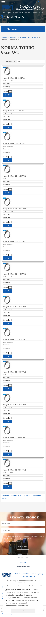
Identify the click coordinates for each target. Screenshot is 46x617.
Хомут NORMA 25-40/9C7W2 (14, 209)
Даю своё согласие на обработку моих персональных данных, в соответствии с (24, 538)
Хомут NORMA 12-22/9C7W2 (14, 111)
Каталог (13, 37)
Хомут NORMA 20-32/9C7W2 (14, 176)
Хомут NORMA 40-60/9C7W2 (14, 307)
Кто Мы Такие (23, 558)
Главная (4, 37)
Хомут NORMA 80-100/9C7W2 (15, 437)
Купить (7, 95)
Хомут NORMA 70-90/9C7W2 (14, 405)
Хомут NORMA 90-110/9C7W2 (14, 470)
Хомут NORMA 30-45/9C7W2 (14, 241)
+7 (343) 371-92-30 (14, 16)
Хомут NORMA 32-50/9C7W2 (14, 274)
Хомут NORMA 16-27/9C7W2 (14, 143)
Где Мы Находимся (23, 567)
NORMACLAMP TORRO (29, 37)
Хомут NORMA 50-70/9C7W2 (14, 339)
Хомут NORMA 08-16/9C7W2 (14, 78)
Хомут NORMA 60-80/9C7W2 (14, 372)
